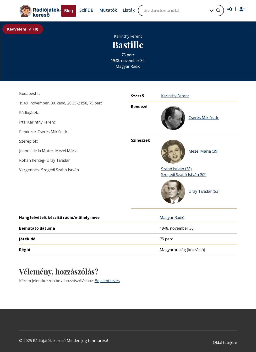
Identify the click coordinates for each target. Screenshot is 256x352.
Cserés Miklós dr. (190, 118)
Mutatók (108, 10)
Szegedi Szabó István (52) (184, 174)
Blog (68, 10)
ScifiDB (86, 10)
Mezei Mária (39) (189, 152)
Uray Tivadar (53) (190, 192)
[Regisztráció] (242, 9)
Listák (129, 10)
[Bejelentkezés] (229, 9)
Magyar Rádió (128, 66)
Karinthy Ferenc (175, 95)
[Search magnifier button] (218, 10)
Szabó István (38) (176, 168)
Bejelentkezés (107, 280)
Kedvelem (22, 29)
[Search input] (175, 10)
